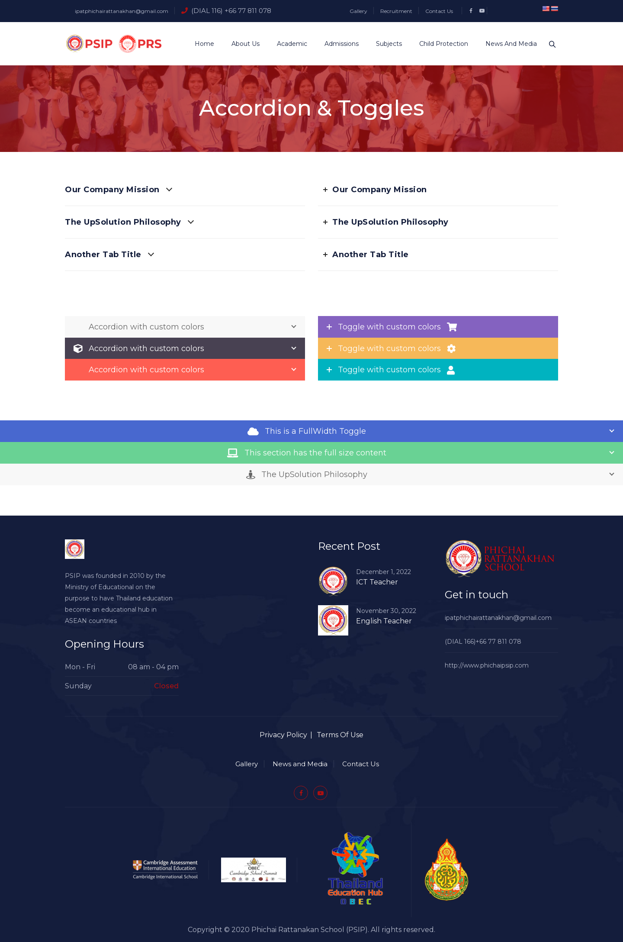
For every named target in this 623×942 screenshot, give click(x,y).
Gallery (358, 11)
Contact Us (439, 11)
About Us (242, 44)
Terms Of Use (340, 735)
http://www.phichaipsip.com (487, 665)
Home (201, 44)
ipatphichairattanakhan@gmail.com (121, 11)
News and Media (507, 44)
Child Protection (440, 44)
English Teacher (384, 621)
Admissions (338, 44)
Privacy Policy (283, 735)
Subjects (385, 44)
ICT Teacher (377, 582)
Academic (288, 44)
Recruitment (396, 11)
